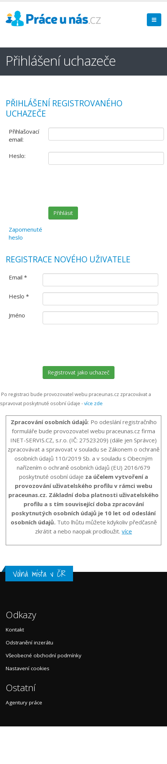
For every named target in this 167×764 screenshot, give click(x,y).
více (127, 531)
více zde (93, 403)
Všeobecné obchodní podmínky (43, 655)
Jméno (17, 315)
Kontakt (15, 629)
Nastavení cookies (27, 668)
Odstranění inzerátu (29, 642)
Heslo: (17, 155)
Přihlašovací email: (24, 135)
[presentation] (106, 185)
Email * (18, 277)
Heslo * (19, 296)
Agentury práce (24, 702)
